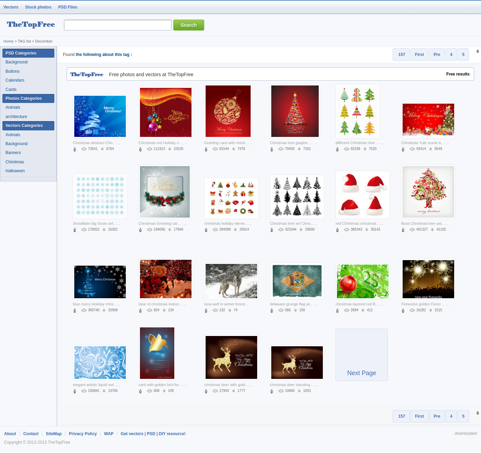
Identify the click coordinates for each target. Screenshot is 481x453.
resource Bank (32, 25)
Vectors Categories (24, 125)
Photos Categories (24, 98)
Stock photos (38, 7)
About (10, 433)
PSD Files (67, 7)
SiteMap (54, 433)
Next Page (361, 357)
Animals (13, 107)
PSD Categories (21, 53)
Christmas (15, 162)
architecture (16, 116)
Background (17, 62)
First (419, 54)
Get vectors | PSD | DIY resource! (153, 433)
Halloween (15, 171)
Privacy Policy (83, 433)
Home (8, 41)
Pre (437, 54)
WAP (108, 433)
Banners (13, 152)
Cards (11, 89)
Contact (31, 433)
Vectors (10, 7)
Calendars (15, 80)
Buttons (13, 71)
